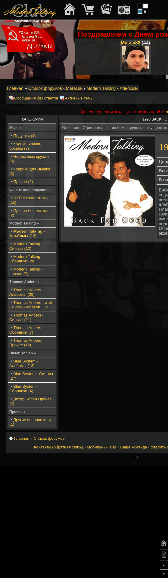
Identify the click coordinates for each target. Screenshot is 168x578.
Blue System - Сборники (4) (23, 388)
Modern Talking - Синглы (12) (26, 246)
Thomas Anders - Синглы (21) (26, 317)
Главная (15, 88)
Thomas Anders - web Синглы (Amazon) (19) (30, 304)
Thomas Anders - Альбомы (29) (26, 292)
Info (135, 456)
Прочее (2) (23, 181)
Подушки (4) (24, 135)
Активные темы (79, 98)
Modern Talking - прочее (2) (26, 271)
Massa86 (130, 42)
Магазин (74, 88)
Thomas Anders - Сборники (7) (26, 330)
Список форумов (45, 88)
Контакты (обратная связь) (58, 447)
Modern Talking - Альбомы (112, 88)
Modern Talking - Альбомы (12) (27, 233)
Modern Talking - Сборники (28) (26, 258)
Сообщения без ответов (36, 98)
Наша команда (133, 447)
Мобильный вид (101, 447)
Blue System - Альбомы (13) (23, 363)
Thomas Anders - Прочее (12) (26, 342)
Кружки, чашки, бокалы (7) (25, 146)
